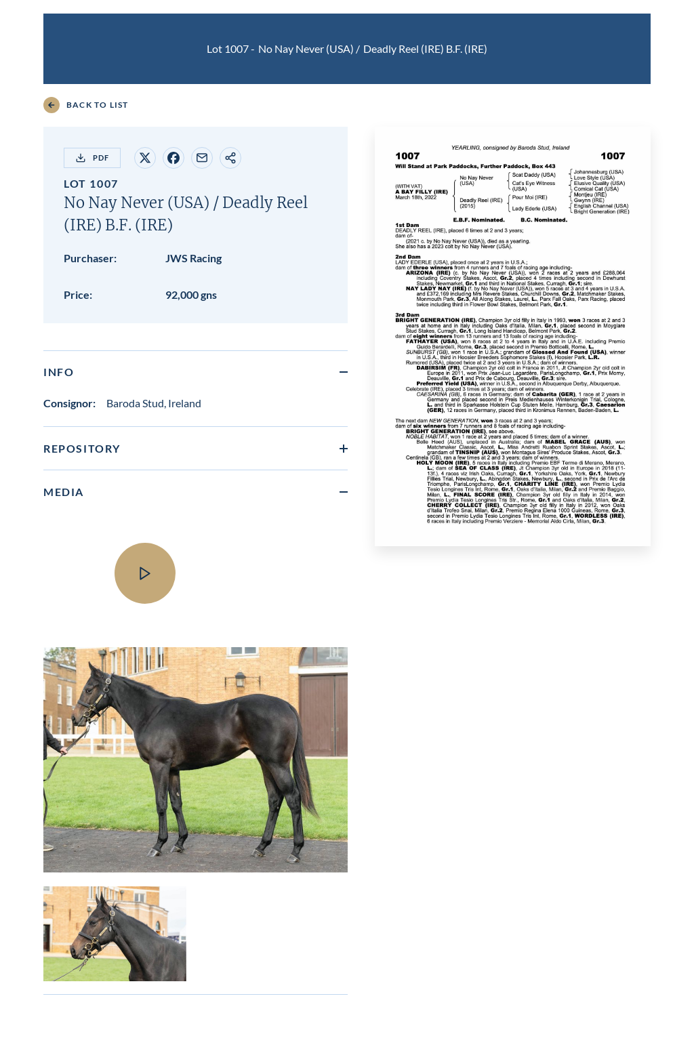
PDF (92, 157)
